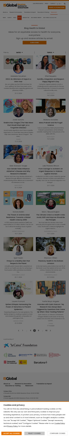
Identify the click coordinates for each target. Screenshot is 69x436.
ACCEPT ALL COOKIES (11, 433)
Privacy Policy (12, 426)
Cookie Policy (59, 423)
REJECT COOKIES (34, 433)
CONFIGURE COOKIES (57, 433)
